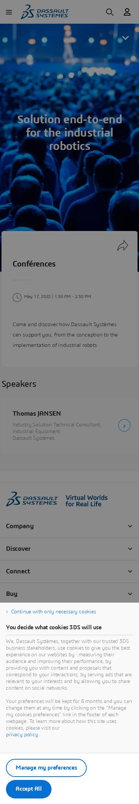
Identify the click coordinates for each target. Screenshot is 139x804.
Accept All (29, 789)
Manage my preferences (46, 768)
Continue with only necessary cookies (53, 611)
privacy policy (22, 734)
